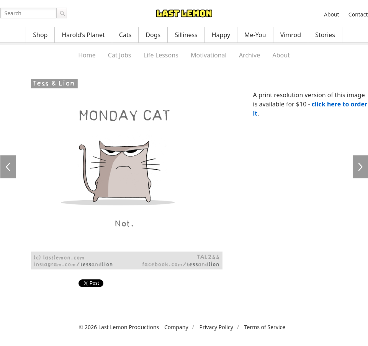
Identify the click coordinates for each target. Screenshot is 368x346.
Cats (125, 35)
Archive (249, 55)
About (331, 14)
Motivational (209, 55)
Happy (221, 35)
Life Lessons (161, 55)
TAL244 (8, 166)
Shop (40, 35)
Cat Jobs (119, 55)
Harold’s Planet (83, 35)
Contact (358, 14)
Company (176, 327)
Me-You (255, 35)
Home (87, 55)
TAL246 (360, 166)
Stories (325, 35)
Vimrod (290, 35)
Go (61, 13)
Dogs (153, 35)
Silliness (186, 35)
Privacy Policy (216, 327)
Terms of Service (265, 327)
